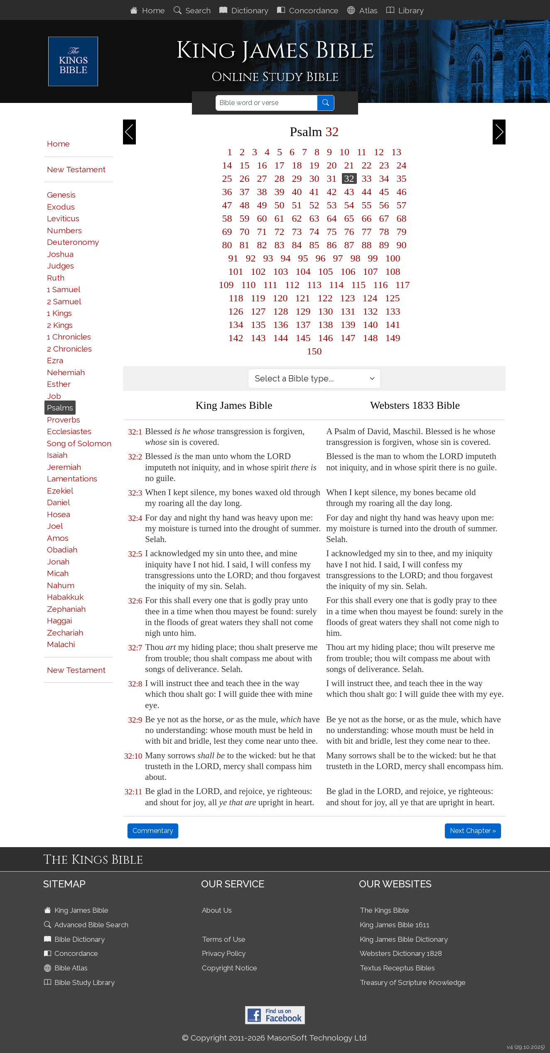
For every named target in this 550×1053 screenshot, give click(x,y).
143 (258, 337)
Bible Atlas (66, 968)
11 (361, 152)
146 (326, 337)
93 (268, 258)
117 (402, 284)
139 (348, 324)
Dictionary (244, 10)
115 (358, 284)
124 (370, 298)
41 (314, 191)
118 (236, 298)
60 (262, 218)
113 (314, 284)
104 (303, 271)
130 (326, 311)
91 (233, 258)
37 (244, 191)
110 (248, 284)
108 (393, 271)
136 (281, 324)
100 (393, 258)
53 (331, 205)
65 (349, 218)
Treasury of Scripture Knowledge (413, 982)
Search (193, 10)
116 (380, 284)
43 (349, 191)
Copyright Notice (229, 968)
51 (297, 205)
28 (279, 178)
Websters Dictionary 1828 (401, 953)
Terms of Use (224, 939)
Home (148, 10)
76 (349, 231)
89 (384, 244)
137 (303, 324)
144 (281, 337)
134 (236, 324)
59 (244, 218)
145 (303, 337)
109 (226, 284)
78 (384, 231)
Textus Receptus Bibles (397, 968)
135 (258, 324)
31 (331, 178)
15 (244, 165)
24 (401, 165)
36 (227, 191)
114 (336, 284)
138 (326, 324)
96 (320, 258)
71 (262, 231)
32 (349, 178)
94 (285, 258)
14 (227, 165)
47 (227, 205)
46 (401, 191)
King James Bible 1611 (395, 925)
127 (258, 311)
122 (325, 298)
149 (393, 337)
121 (303, 298)
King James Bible (77, 910)
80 (227, 244)
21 (349, 165)
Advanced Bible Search (87, 925)
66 (366, 218)
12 (378, 152)
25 (227, 178)
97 (338, 258)
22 (366, 165)
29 (297, 178)
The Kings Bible (384, 910)
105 (326, 271)
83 (279, 244)
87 (349, 244)
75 (331, 231)
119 (258, 298)
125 (393, 298)
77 (366, 231)
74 (314, 231)
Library (406, 10)
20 (331, 165)
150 (314, 351)
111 (270, 284)
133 (393, 311)
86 (331, 244)
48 (244, 205)
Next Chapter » (473, 831)
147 (348, 337)
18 (297, 165)
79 (401, 231)
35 (401, 178)
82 (262, 244)
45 (384, 191)
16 (262, 165)
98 (355, 258)
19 (314, 165)
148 (371, 337)
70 (244, 231)
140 (371, 324)
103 (281, 271)
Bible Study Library (80, 982)
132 (371, 311)
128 (281, 311)
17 (279, 165)
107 (371, 271)
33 (366, 178)
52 (314, 205)
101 (236, 271)
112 (292, 284)
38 (262, 191)
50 (279, 205)
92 (250, 258)
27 (262, 178)
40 (297, 191)
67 (384, 218)
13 (396, 152)
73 (297, 231)
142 (236, 337)
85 (314, 244)
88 (366, 244)
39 (279, 191)
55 (366, 205)
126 (236, 311)
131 (348, 311)
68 (401, 218)
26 (244, 178)
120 (280, 298)
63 (314, 218)
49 (262, 205)
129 (303, 311)
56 (384, 205)
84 (297, 244)
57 (401, 205)
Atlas (363, 10)
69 (227, 231)
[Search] (266, 103)
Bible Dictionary (75, 939)
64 (331, 218)
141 (393, 324)
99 (373, 258)
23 (384, 165)
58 (227, 218)
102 (258, 271)
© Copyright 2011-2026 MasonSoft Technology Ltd (274, 1037)
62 (297, 218)
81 (244, 244)
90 (401, 244)
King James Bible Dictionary (404, 939)
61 (279, 218)
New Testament (76, 169)
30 (314, 178)
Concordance (309, 10)
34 (384, 178)
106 (348, 271)
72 (279, 231)
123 (348, 298)
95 (303, 258)
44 (366, 191)
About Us (217, 910)
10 (344, 152)
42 (331, 191)
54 (349, 205)
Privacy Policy (224, 953)
